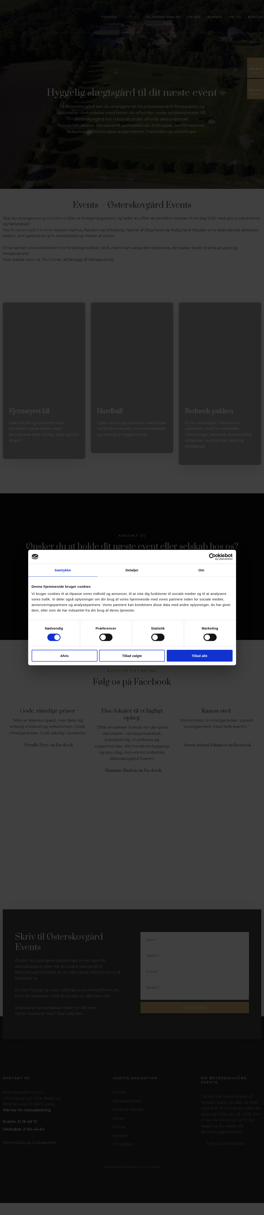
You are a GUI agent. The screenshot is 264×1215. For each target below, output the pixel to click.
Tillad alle (199, 656)
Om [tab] (201, 570)
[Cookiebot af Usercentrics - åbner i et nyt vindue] (212, 556)
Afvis (64, 656)
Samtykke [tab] (63, 570)
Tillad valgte (132, 656)
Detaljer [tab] (132, 570)
